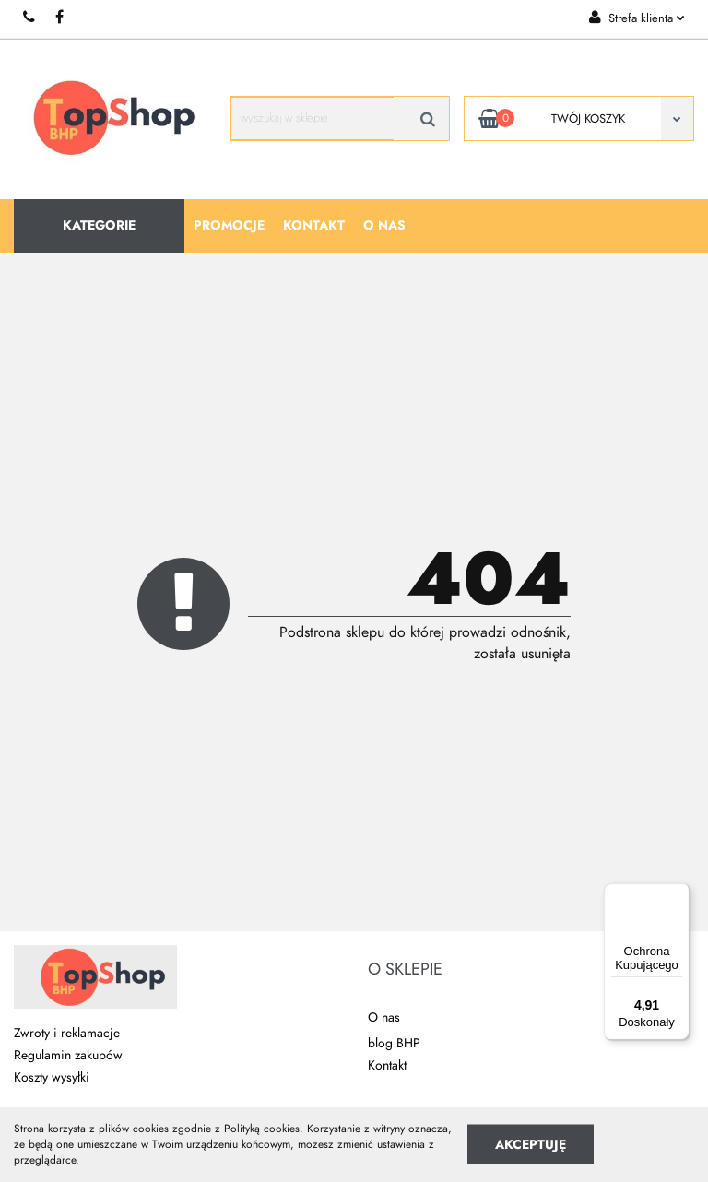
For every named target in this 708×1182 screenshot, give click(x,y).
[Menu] (678, 894)
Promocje (229, 225)
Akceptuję (530, 1144)
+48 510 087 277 (30, 17)
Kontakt (314, 225)
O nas (384, 225)
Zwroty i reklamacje (67, 1033)
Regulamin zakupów (68, 1055)
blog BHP (394, 1043)
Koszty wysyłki (51, 1077)
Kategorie (99, 225)
